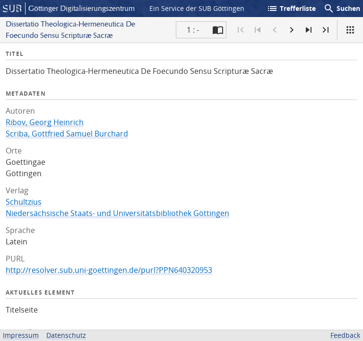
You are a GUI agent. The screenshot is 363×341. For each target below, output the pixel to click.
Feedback (345, 335)
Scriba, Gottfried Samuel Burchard (67, 133)
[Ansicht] (350, 30)
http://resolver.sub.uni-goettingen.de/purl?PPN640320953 (109, 270)
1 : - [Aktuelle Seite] (193, 30)
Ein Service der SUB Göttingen (196, 8)
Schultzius (24, 202)
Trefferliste (291, 8)
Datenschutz (66, 335)
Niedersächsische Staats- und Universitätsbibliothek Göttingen (117, 213)
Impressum (21, 335)
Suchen (341, 8)
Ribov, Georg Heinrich (45, 122)
